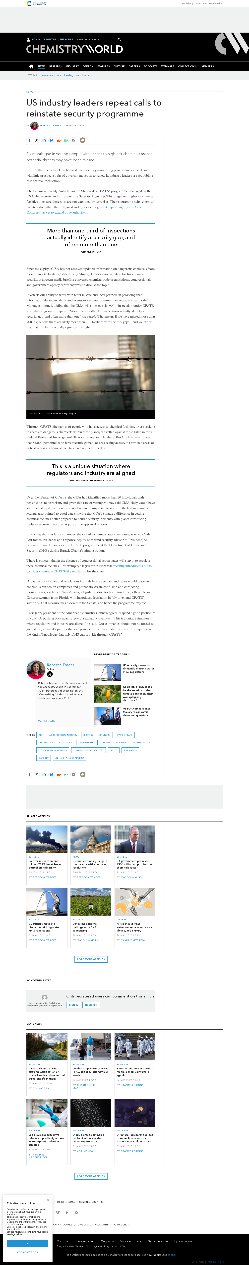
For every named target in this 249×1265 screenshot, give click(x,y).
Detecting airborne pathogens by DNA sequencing (85, 927)
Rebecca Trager (50, 125)
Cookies (67, 1224)
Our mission (63, 1241)
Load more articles (91, 959)
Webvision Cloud (216, 1262)
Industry (105, 742)
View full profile (46, 721)
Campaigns (107, 1241)
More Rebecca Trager (110, 654)
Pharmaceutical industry (88, 750)
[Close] (48, 1200)
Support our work (184, 1241)
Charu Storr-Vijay (85, 1086)
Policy (113, 750)
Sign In (35, 39)
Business (88, 735)
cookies (172, 1254)
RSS (102, 1202)
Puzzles (86, 75)
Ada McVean (86, 1151)
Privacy (54, 1224)
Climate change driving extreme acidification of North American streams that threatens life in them (47, 1073)
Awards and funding (130, 1241)
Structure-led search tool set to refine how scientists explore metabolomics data (135, 1138)
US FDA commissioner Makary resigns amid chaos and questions (136, 712)
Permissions (120, 1224)
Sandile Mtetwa (133, 940)
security (44, 758)
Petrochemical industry (53, 750)
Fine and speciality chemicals (55, 742)
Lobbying (121, 742)
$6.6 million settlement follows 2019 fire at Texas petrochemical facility (45, 864)
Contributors (87, 1202)
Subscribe (66, 39)
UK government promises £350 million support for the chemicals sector (134, 864)
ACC (41, 735)
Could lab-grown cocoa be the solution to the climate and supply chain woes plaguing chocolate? (138, 693)
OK (27, 1243)
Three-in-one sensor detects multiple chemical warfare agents (135, 1072)
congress (105, 735)
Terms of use (83, 1224)
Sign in (73, 1005)
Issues (71, 1202)
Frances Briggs (132, 1085)
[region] (28, 1228)
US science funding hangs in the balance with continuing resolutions (90, 864)
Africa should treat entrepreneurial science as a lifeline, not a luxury (134, 927)
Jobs (58, 75)
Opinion (121, 919)
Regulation (130, 750)
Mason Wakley (132, 877)
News (29, 92)
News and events (86, 1241)
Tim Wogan (41, 1088)
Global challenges (158, 1241)
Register (50, 39)
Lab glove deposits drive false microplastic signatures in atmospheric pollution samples (46, 1140)
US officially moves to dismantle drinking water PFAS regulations (138, 669)
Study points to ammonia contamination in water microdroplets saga (88, 1138)
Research (34, 1064)
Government (85, 742)
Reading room (71, 75)
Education (201, 3)
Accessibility (102, 1224)
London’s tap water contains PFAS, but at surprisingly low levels (90, 1072)
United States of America (69, 758)
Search (119, 39)
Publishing (187, 3)
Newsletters (46, 75)
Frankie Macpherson (38, 1156)
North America (142, 742)
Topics (60, 1202)
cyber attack (124, 735)
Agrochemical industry (63, 735)
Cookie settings (27, 1252)
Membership (216, 3)
